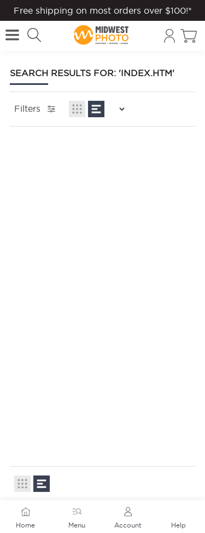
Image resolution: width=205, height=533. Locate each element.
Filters (36, 109)
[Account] (169, 36)
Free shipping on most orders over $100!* (103, 10)
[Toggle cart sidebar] (188, 36)
